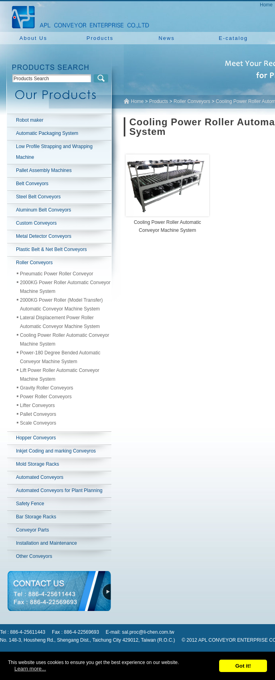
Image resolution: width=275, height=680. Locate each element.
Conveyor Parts (32, 530)
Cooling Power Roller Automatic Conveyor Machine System (64, 339)
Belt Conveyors (32, 183)
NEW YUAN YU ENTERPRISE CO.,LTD (78, 16)
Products (100, 38)
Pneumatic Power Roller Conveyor (56, 274)
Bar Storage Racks (36, 517)
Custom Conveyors (36, 223)
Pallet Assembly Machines (43, 170)
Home (266, 5)
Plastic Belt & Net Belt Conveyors (51, 249)
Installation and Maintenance (46, 543)
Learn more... (30, 669)
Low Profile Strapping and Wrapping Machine (54, 152)
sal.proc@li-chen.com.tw (148, 632)
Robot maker (30, 120)
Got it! (243, 666)
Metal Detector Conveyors (43, 236)
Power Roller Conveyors (45, 396)
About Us (33, 38)
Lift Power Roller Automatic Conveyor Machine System (59, 375)
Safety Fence (30, 503)
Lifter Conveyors (37, 405)
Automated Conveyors (39, 477)
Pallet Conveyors (38, 414)
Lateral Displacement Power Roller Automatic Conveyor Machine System (60, 322)
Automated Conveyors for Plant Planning (59, 490)
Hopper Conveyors (36, 438)
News (166, 38)
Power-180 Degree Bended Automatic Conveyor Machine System (60, 357)
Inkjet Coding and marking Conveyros (56, 451)
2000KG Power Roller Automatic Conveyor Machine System (65, 287)
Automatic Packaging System (47, 133)
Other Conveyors (34, 556)
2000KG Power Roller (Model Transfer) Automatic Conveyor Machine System (61, 304)
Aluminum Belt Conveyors (43, 210)
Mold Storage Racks (37, 464)
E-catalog (233, 38)
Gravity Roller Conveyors (46, 388)
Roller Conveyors (34, 262)
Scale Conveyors (38, 423)
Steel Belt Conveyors (38, 197)
